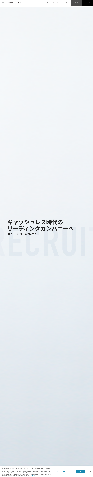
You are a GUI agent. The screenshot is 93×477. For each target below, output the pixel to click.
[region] (46, 471)
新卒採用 (77, 3)
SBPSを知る (47, 3)
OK (80, 471)
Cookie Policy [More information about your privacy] (33, 475)
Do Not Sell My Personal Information (66, 471)
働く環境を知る (56, 3)
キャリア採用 (87, 3)
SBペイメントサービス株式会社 (10, 3)
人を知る (66, 3)
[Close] (90, 471)
